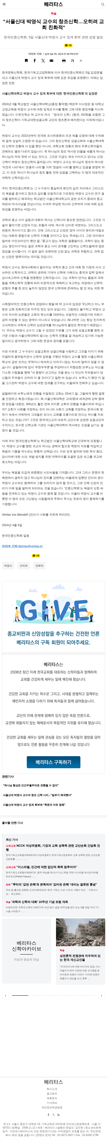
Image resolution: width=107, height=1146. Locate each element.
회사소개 (52, 1089)
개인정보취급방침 (51, 1107)
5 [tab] (87, 995)
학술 (62, 950)
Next (101, 995)
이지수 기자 (35, 53)
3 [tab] (53, 995)
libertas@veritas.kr (30, 546)
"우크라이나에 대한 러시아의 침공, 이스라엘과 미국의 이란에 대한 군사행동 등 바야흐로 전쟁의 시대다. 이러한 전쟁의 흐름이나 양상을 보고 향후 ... (80, 972)
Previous (5, 995)
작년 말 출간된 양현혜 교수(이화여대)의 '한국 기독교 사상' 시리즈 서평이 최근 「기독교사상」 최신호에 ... (52, 892)
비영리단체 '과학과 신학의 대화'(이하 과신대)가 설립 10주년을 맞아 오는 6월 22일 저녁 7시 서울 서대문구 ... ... (52, 909)
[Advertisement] (53, 1034)
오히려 (24, 565)
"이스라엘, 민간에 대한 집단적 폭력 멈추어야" (46, 867)
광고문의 (52, 1093)
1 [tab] (20, 995)
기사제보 (52, 1102)
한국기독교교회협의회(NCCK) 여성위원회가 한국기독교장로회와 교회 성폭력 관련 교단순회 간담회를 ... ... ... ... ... (53, 857)
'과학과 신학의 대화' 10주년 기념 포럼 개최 (39, 902)
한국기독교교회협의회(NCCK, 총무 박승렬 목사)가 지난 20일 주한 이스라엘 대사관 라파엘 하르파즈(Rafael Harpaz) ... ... (52, 874)
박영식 (8, 565)
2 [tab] (37, 995)
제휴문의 (52, 1098)
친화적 (39, 565)
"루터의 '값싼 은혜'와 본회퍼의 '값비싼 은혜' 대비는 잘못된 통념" (54, 884)
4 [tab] (70, 995)
